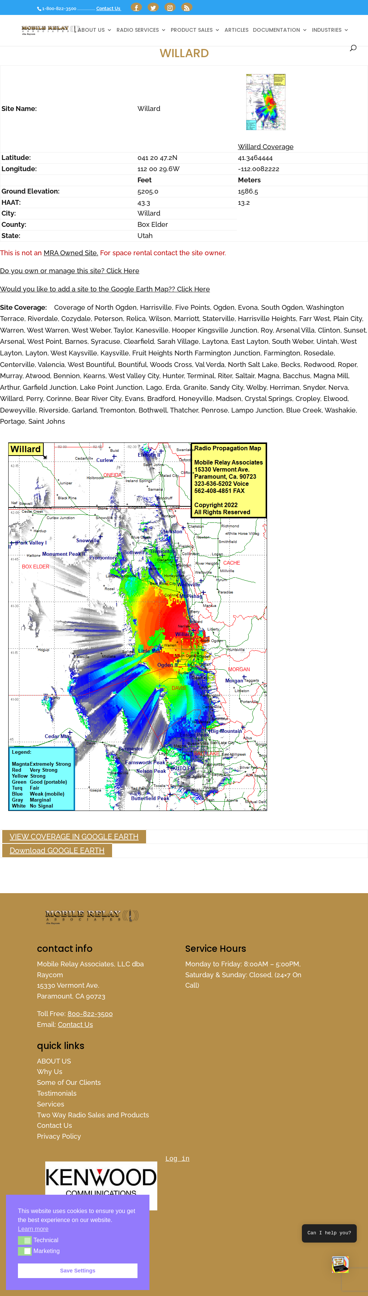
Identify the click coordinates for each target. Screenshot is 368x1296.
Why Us (49, 1072)
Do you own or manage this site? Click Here (69, 271)
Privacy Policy (59, 1136)
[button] (340, 1266)
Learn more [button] (33, 1229)
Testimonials (57, 1093)
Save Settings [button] (77, 1271)
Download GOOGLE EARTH (57, 850)
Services (50, 1104)
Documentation (276, 30)
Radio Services (138, 30)
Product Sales (192, 30)
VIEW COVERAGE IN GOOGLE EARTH (74, 836)
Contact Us (108, 8)
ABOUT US (91, 30)
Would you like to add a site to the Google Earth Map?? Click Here (105, 289)
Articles (236, 30)
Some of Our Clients (69, 1082)
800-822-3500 (90, 1014)
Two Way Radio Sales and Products (93, 1115)
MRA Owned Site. (71, 253)
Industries (326, 30)
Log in (178, 1159)
